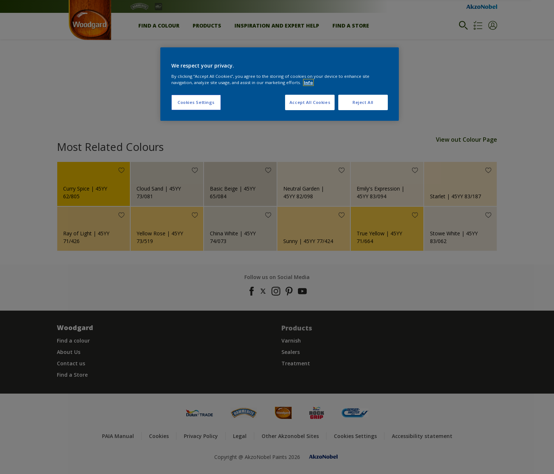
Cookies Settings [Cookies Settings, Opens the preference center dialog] (196, 102)
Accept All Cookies (309, 102)
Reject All (363, 102)
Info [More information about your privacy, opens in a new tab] (308, 82)
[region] (279, 84)
